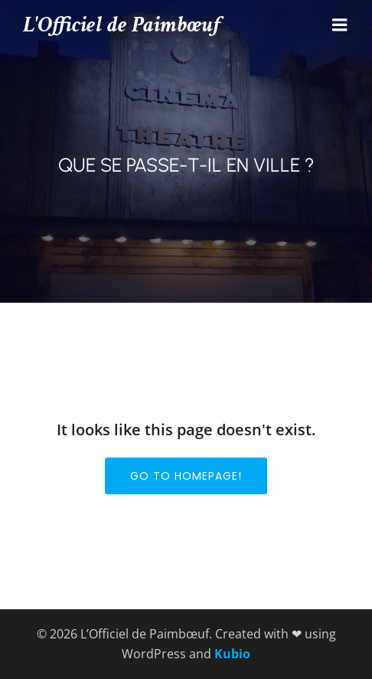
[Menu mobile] (340, 25)
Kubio (232, 653)
